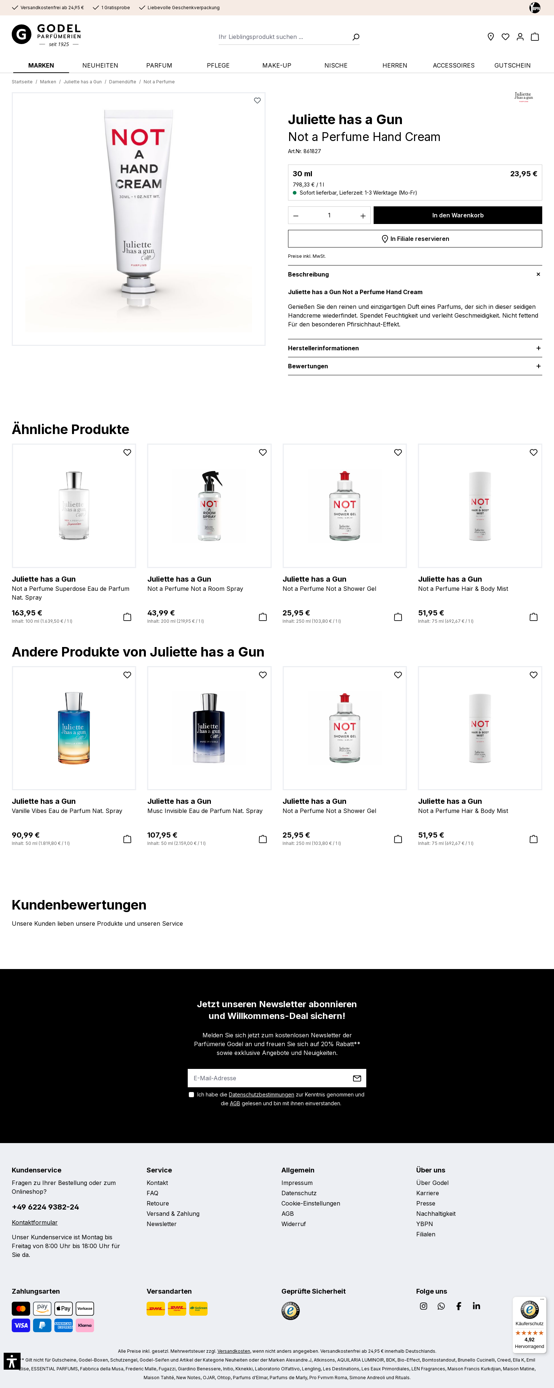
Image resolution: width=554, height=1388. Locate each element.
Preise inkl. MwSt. (307, 256)
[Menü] (542, 1301)
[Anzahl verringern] (295, 215)
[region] (138, 222)
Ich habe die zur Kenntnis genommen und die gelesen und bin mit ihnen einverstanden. (280, 1098)
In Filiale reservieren (415, 237)
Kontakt (157, 1182)
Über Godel (432, 1182)
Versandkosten (233, 1351)
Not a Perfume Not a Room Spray (209, 583)
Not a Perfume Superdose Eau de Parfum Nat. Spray (74, 587)
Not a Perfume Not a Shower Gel (345, 583)
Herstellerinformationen (323, 348)
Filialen (425, 1234)
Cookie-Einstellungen (310, 1203)
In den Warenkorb (458, 215)
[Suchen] (353, 37)
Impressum (297, 1182)
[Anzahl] (329, 215)
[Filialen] (490, 36)
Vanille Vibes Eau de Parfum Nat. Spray (74, 805)
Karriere (427, 1193)
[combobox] (283, 37)
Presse (425, 1203)
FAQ (152, 1193)
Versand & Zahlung (173, 1213)
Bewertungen (308, 366)
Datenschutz (299, 1193)
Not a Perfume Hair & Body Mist (480, 583)
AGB (235, 1103)
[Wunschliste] (505, 36)
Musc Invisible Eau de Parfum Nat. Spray (209, 805)
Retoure (158, 1203)
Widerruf (293, 1224)
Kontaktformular (35, 1222)
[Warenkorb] (535, 36)
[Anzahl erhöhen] (363, 215)
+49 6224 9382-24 (45, 1207)
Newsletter (162, 1224)
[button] (12, 1361)
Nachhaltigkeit (436, 1213)
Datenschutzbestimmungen (261, 1094)
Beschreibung (308, 274)
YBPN (424, 1224)
